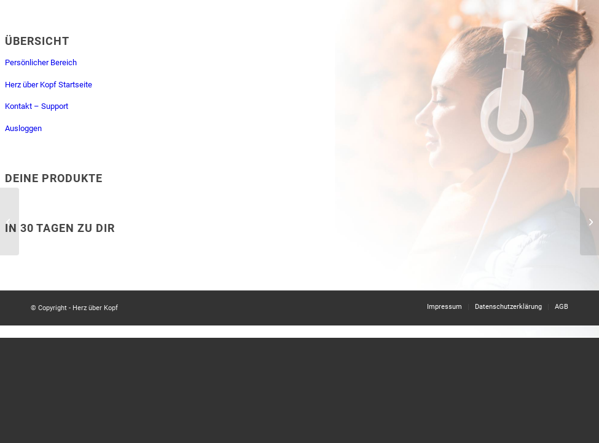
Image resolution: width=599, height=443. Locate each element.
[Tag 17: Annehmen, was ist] (9, 221)
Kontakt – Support (36, 106)
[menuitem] (444, 307)
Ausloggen (23, 128)
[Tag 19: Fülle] (589, 221)
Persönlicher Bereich (41, 62)
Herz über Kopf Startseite (48, 84)
